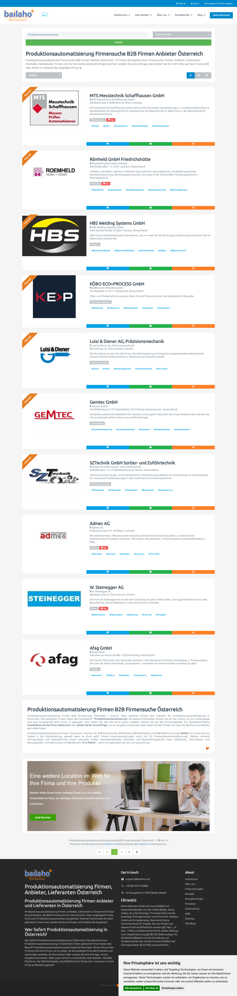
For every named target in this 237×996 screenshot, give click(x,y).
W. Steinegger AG (107, 587)
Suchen (118, 42)
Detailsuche (122, 14)
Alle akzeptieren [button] (133, 988)
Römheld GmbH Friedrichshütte (120, 159)
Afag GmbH (101, 648)
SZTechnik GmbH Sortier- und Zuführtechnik (132, 463)
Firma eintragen (221, 15)
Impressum (191, 879)
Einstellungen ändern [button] (173, 988)
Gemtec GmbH (104, 402)
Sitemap (189, 918)
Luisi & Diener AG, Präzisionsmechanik (127, 341)
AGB (187, 913)
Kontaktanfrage (194, 898)
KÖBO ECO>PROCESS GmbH (117, 284)
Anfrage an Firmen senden (218, 3)
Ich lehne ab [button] (151, 988)
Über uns (163, 14)
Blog (202, 14)
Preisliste (190, 903)
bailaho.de (110, 844)
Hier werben (143, 14)
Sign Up (181, 3)
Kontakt (189, 893)
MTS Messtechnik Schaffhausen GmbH (127, 95)
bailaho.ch (145, 844)
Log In (195, 3)
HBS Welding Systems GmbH (117, 223)
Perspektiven (184, 14)
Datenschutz (192, 908)
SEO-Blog (190, 923)
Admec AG (100, 523)
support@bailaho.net (138, 879)
